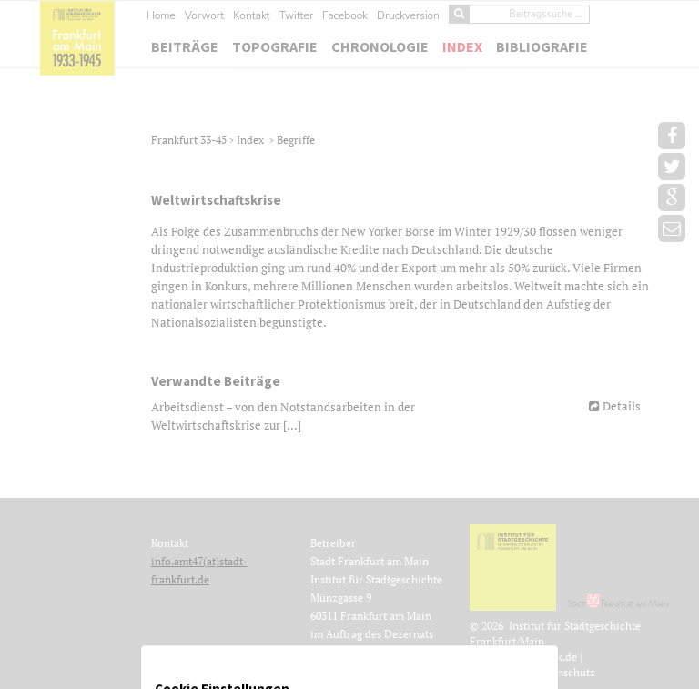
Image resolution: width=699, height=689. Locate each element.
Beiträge (184, 46)
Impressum (502, 672)
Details (622, 406)
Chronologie (380, 46)
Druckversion (408, 15)
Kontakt (251, 15)
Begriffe (296, 140)
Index (462, 46)
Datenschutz (564, 672)
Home (161, 15)
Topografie (275, 46)
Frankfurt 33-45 (190, 140)
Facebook (345, 15)
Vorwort (204, 15)
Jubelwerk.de (545, 657)
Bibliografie (542, 46)
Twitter (296, 15)
